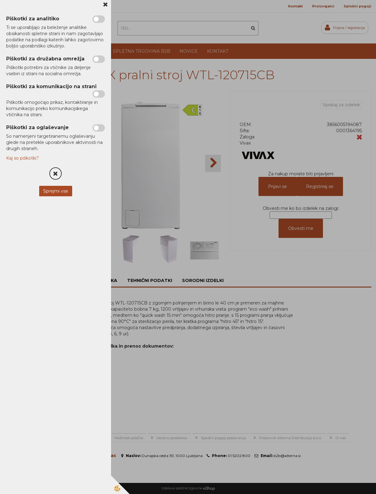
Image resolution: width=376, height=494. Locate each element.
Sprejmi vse (55, 191)
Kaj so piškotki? (22, 158)
